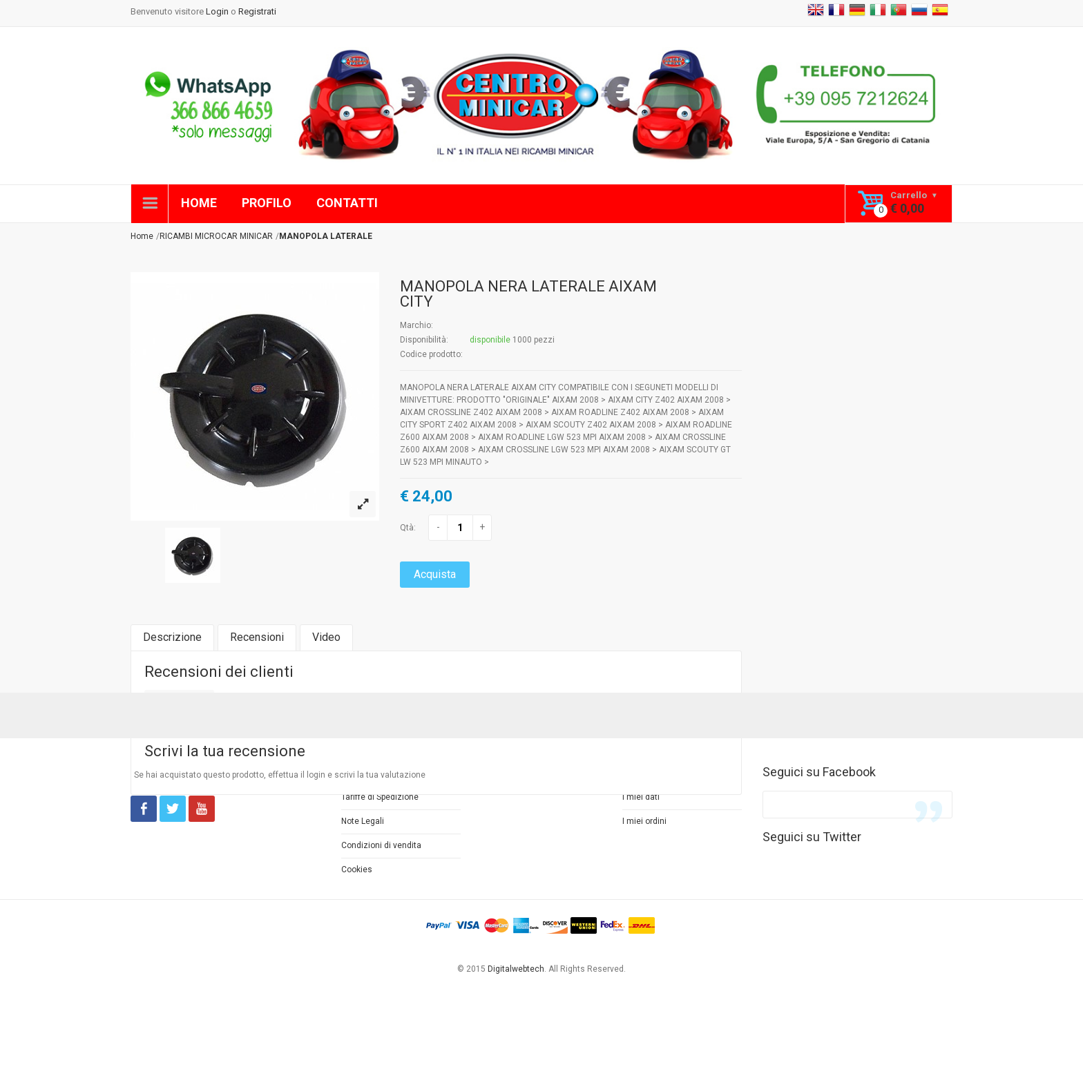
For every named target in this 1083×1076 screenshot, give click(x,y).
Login (217, 11)
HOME (199, 202)
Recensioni (257, 637)
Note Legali (362, 821)
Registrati (257, 11)
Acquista (435, 574)
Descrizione (172, 637)
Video (326, 637)
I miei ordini (644, 821)
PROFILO (266, 202)
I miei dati (641, 797)
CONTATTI (347, 202)
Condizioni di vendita (381, 845)
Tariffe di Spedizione (380, 797)
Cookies (356, 869)
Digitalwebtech (516, 969)
